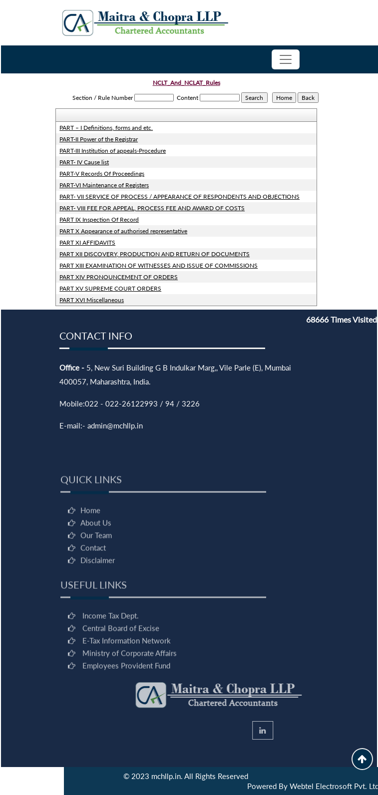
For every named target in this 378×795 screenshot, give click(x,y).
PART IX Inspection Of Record (99, 219)
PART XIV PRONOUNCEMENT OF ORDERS (118, 277)
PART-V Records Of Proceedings (101, 173)
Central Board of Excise (120, 650)
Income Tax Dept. (110, 638)
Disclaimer (97, 582)
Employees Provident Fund (126, 688)
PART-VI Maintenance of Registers (104, 185)
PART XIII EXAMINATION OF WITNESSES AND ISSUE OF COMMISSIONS (158, 265)
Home (90, 532)
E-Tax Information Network (126, 663)
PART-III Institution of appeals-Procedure (112, 150)
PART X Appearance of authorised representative (123, 231)
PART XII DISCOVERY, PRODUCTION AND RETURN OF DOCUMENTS (154, 254)
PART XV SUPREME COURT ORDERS (110, 288)
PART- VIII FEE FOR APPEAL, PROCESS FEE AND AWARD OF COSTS (152, 208)
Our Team (96, 557)
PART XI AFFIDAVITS (87, 242)
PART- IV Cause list (84, 162)
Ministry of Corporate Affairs (129, 675)
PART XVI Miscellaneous (91, 300)
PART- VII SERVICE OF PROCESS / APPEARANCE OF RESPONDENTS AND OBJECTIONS (179, 196)
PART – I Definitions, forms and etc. (106, 127)
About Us (95, 545)
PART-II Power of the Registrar (98, 139)
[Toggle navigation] (286, 59)
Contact (93, 570)
